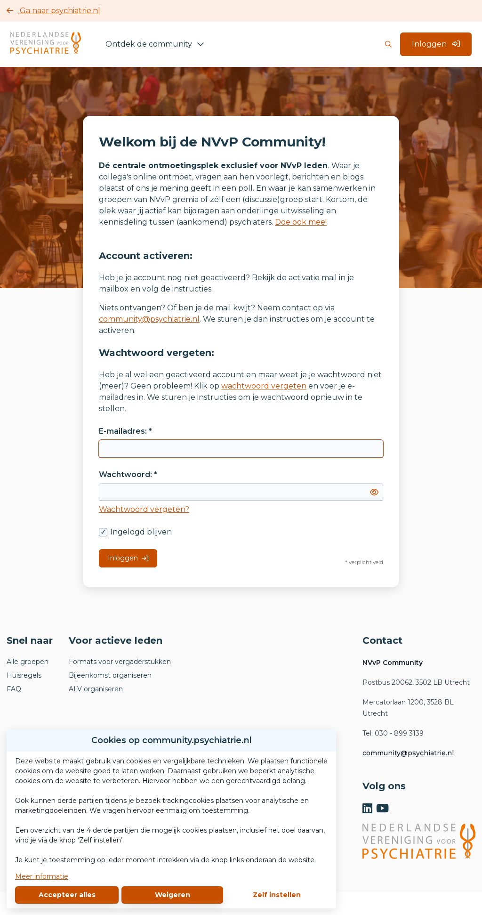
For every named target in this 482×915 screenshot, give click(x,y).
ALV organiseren (96, 689)
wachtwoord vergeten (263, 385)
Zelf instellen (277, 895)
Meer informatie (41, 876)
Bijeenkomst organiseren (110, 675)
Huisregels (24, 675)
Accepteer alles (67, 895)
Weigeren (172, 895)
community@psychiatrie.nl (149, 319)
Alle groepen (27, 661)
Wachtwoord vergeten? (144, 509)
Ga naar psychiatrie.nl (53, 10)
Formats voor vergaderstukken (120, 661)
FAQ (14, 689)
